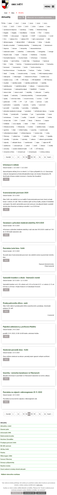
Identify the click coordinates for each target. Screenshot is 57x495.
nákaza (32, 86)
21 (18, 157)
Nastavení (41, 493)
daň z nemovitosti (38, 39)
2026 (34, 26)
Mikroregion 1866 (6, 456)
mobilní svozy (8, 80)
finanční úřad (8, 55)
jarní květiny (15, 61)
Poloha (2, 452)
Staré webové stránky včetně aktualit (13, 469)
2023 (12, 26)
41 (40, 157)
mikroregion (17, 77)
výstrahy (24, 139)
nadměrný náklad (21, 86)
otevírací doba (15, 98)
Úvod (5, 13)
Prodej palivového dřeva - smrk (15, 303)
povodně (6, 108)
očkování (38, 92)
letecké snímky (23, 73)
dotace (15, 48)
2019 (31, 23)
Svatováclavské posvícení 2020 (15, 192)
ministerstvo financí (31, 77)
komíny (19, 64)
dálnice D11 (14, 39)
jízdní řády (26, 61)
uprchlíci (6, 130)
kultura (32, 70)
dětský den (31, 42)
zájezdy (6, 142)
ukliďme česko (41, 127)
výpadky (50, 136)
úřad (14, 130)
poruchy (26, 105)
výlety (42, 136)
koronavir (7, 67)
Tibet (33, 124)
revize (16, 117)
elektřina (21, 51)
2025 (26, 26)
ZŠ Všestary (40, 149)
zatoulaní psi (18, 145)
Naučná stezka (5, 466)
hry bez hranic (23, 58)
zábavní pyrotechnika (45, 139)
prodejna (25, 114)
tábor (26, 124)
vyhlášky (26, 136)
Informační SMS (5, 433)
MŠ (17, 80)
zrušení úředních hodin (20, 149)
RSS (21, 17)
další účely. (40, 485)
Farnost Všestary (6, 459)
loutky (33, 73)
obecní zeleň (19, 92)
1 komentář (50, 315)
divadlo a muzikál (9, 45)
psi (32, 114)
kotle (25, 67)
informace (34, 58)
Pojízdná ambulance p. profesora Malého (19, 326)
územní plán (44, 130)
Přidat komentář (49, 266)
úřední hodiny (23, 130)
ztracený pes (33, 152)
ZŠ (31, 149)
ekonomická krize (36, 48)
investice (44, 58)
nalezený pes (8, 89)
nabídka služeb (16, 83)
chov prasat (15, 36)
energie (51, 51)
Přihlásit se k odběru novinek (41, 17)
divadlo (48, 42)
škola (30, 120)
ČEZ (40, 33)
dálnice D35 (25, 39)
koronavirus (16, 67)
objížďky (29, 92)
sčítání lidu (7, 120)
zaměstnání (28, 142)
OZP (46, 98)
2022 (5, 26)
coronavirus (42, 36)
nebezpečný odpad (21, 89)
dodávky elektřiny (23, 45)
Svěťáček (6, 124)
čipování (25, 36)
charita (47, 33)
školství (38, 120)
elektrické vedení (9, 51)
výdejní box (16, 136)
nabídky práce (8, 86)
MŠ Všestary (48, 80)
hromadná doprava (9, 58)
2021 (45, 23)
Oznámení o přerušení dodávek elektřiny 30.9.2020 (23, 223)
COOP (33, 36)
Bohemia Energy (42, 30)
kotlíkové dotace (9, 70)
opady (5, 98)
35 (24, 157)
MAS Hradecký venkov (46, 73)
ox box (39, 98)
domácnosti (48, 45)
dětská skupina (8, 42)
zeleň (35, 145)
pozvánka (16, 108)
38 (32, 157)
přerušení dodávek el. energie (13, 111)
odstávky (15, 95)
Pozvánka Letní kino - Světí (14, 248)
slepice (47, 120)
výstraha (15, 139)
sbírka (50, 117)
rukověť (32, 117)
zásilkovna (7, 145)
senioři (23, 120)
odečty (47, 92)
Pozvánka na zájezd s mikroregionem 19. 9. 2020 (22, 392)
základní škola (16, 142)
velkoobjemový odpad (10, 133)
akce (48, 26)
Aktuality (3, 423)
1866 (10, 23)
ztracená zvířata (9, 152)
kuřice (39, 70)
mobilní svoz (45, 77)
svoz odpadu (17, 124)
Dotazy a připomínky (7, 462)
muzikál (6, 83)
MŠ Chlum (25, 80)
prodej (52, 111)
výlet (34, 136)
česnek (33, 33)
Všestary (6, 136)
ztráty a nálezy (45, 152)
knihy (11, 64)
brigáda (6, 33)
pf (26, 102)
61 (45, 157)
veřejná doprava (26, 133)
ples (46, 102)
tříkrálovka (21, 127)
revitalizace (7, 117)
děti (49, 39)
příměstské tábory (40, 111)
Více (6, 179)
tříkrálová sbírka (9, 127)
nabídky (44, 83)
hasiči (17, 55)
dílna (40, 42)
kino (5, 64)
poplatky (17, 105)
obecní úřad (7, 92)
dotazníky (24, 48)
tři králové (42, 124)
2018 (24, 23)
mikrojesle (7, 77)
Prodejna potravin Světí (8, 442)
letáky (12, 73)
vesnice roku (38, 133)
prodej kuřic (15, 114)
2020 (38, 23)
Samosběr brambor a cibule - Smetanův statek (21, 277)
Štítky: (3, 23)
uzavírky (33, 130)
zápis (37, 142)
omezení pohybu (41, 95)
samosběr (41, 117)
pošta (34, 105)
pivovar (39, 102)
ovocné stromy (28, 98)
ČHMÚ (6, 36)
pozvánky (25, 108)
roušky (24, 117)
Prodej (6, 114)
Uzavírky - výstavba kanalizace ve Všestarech (21, 373)
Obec (12, 13)
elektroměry (31, 51)
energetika (42, 51)
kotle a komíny (36, 67)
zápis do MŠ (47, 142)
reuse (50, 114)
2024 (19, 26)
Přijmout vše (16, 493)
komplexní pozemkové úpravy (34, 64)
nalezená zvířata (43, 86)
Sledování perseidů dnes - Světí (15, 350)
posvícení (42, 105)
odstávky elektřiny (27, 95)
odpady (6, 95)
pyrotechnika (41, 114)
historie (25, 55)
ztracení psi (21, 152)
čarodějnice (23, 33)
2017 (17, 23)
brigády (14, 33)
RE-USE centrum (5, 446)
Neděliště (34, 89)
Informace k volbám (11, 165)
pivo (32, 102)
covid (51, 36)
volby (48, 133)
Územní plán (4, 429)
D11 (5, 39)
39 (34, 157)
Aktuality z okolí (5, 426)
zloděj (51, 145)
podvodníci (7, 105)
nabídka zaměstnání (31, 83)
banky (31, 30)
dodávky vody (37, 45)
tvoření (30, 127)
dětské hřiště (21, 42)
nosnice (42, 89)
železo (43, 145)
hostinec (43, 55)
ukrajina (51, 127)
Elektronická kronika (7, 436)
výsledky (6, 139)
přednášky (35, 108)
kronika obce (22, 70)
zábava (33, 139)
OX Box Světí (4, 449)
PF (21, 102)
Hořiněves (34, 55)
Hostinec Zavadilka (6, 439)
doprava (6, 48)
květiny (47, 70)
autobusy (23, 30)
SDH (15, 120)
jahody (6, 61)
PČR (15, 102)
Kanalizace (36, 61)
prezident (28, 111)
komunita (50, 64)
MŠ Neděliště (36, 80)
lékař (5, 73)
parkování (7, 102)
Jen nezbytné (29, 493)
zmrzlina (6, 149)
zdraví (28, 145)
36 (26, 157)
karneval (46, 61)
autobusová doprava (10, 30)
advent (41, 26)
